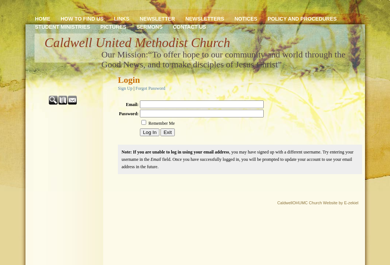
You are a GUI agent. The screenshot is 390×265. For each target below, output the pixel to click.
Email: (132, 104)
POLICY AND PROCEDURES (302, 19)
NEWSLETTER (157, 19)
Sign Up (125, 88)
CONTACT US (189, 27)
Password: (128, 113)
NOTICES (245, 19)
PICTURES (113, 27)
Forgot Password (150, 88)
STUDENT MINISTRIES (62, 27)
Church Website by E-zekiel (333, 203)
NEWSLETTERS (204, 19)
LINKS (121, 19)
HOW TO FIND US (82, 19)
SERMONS (150, 27)
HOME (42, 19)
